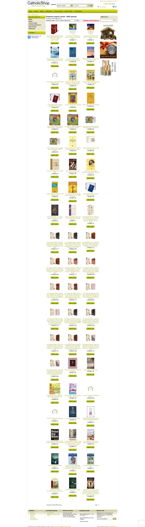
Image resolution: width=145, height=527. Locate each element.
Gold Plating (78, 11)
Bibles (42, 11)
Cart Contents (102, 7)
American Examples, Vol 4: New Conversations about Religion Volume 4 (73, 218)
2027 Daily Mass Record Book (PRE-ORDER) (90, 194)
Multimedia (49, 11)
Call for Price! (55, 40)
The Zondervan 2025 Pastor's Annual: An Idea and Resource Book (72, 37)
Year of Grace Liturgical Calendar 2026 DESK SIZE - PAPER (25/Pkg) (55, 149)
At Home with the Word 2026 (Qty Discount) (73, 105)
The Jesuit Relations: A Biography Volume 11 (90, 396)
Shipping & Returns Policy (53, 514)
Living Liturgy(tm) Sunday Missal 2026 (91, 466)
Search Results (35, 14)
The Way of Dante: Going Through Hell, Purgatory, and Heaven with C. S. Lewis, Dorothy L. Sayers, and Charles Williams (72, 443)
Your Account (108, 515)
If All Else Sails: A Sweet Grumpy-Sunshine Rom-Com (73, 396)
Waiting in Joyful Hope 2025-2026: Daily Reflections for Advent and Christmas (55, 60)
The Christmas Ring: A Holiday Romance (72, 490)
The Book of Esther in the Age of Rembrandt (73, 370)
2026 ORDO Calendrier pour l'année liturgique (73, 171)
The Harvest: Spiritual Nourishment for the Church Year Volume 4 (55, 491)
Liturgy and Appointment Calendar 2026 (55, 171)
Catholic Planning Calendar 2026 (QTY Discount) (91, 148)
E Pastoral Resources (35, 25)
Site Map (32, 517)
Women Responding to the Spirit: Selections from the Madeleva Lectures (91, 420)
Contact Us (110, 1)
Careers (32, 515)
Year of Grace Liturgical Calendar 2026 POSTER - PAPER (73, 127)
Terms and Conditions (59, 526)
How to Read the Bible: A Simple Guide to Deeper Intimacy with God (54, 442)
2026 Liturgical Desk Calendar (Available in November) (55, 105)
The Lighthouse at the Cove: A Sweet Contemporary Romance (90, 442)
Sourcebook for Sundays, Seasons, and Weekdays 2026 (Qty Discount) (90, 172)
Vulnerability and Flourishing (91, 370)
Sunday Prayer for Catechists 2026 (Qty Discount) (55, 194)
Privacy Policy (67, 526)
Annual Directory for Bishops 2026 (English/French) (55, 82)
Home (30, 11)
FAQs (48, 515)
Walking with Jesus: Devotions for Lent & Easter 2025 (90, 59)
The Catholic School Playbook (72, 418)
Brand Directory (34, 519)
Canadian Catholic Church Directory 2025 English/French (72, 59)
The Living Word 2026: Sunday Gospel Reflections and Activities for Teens (73, 195)
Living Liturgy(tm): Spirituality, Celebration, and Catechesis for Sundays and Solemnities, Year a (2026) (73, 467)
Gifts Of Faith (68, 11)
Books (36, 11)
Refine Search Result (91, 20)
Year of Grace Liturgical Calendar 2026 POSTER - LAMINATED (55, 127)
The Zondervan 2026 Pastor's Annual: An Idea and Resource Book (90, 37)
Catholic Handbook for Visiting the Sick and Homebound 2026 (73, 148)
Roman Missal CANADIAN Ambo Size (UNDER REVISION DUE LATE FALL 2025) (55, 37)
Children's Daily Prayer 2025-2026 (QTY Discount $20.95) (90, 82)
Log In (115, 1)
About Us (32, 513)
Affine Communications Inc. (111, 526)
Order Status (50, 513)
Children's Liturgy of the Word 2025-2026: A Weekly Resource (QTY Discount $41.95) (73, 83)
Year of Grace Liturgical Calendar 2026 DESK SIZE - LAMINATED (91, 127)
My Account (103, 1)
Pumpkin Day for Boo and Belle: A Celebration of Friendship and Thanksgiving (55, 397)
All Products (33, 518)
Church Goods (58, 11)
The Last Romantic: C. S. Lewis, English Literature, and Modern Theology (55, 218)
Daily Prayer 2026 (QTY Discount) (90, 104)
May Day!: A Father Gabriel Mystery (55, 466)
